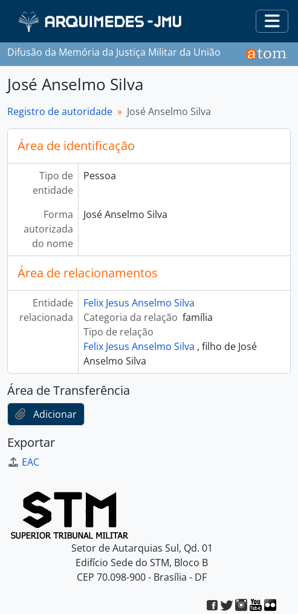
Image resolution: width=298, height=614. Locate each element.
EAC (23, 462)
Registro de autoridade (59, 111)
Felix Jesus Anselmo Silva (139, 302)
